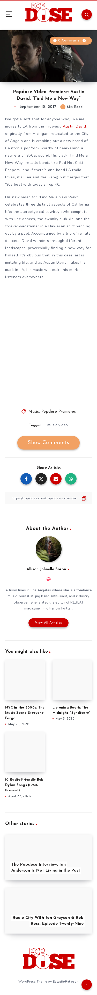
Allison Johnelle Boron (46, 569)
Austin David (74, 126)
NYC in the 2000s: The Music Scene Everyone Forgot (24, 713)
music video (57, 425)
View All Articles (48, 623)
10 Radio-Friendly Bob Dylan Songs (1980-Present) (24, 785)
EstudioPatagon (66, 981)
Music (33, 412)
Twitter (66, 608)
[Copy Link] (48, 498)
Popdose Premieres (58, 412)
